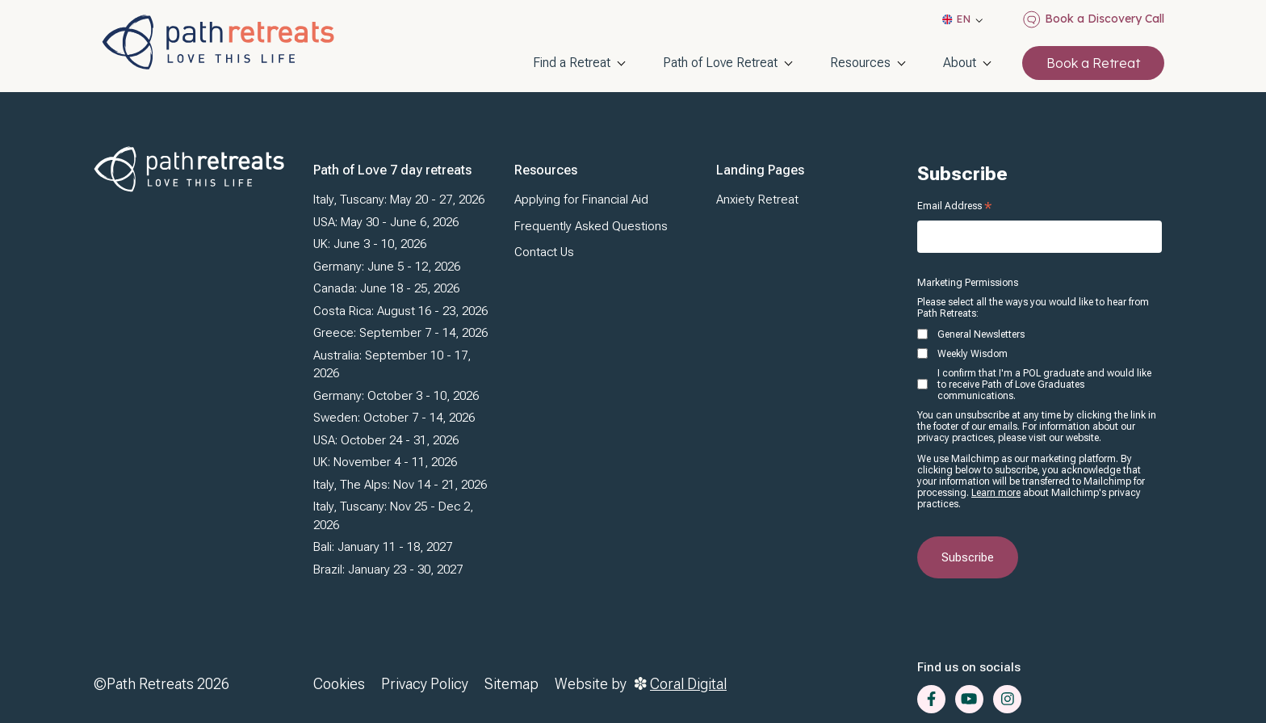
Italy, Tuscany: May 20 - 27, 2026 (398, 199)
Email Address (954, 206)
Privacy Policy (424, 683)
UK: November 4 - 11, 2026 (385, 462)
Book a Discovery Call (1093, 19)
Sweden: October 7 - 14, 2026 (394, 417)
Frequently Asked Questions (591, 226)
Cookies (339, 683)
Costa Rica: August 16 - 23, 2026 (400, 311)
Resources (860, 62)
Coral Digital (681, 683)
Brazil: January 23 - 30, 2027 (388, 569)
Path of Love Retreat (720, 62)
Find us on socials (969, 667)
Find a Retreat (571, 62)
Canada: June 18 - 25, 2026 (386, 288)
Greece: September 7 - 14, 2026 (400, 333)
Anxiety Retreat (757, 199)
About (959, 62)
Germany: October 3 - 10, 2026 (396, 396)
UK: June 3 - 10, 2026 (369, 244)
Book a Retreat (1093, 63)
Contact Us (544, 252)
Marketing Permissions (967, 282)
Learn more (996, 492)
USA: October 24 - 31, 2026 (386, 440)
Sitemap (511, 683)
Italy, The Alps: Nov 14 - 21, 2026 (400, 484)
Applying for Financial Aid (581, 199)
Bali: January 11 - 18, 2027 (382, 547)
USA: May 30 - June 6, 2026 (386, 222)
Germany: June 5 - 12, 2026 (386, 266)
